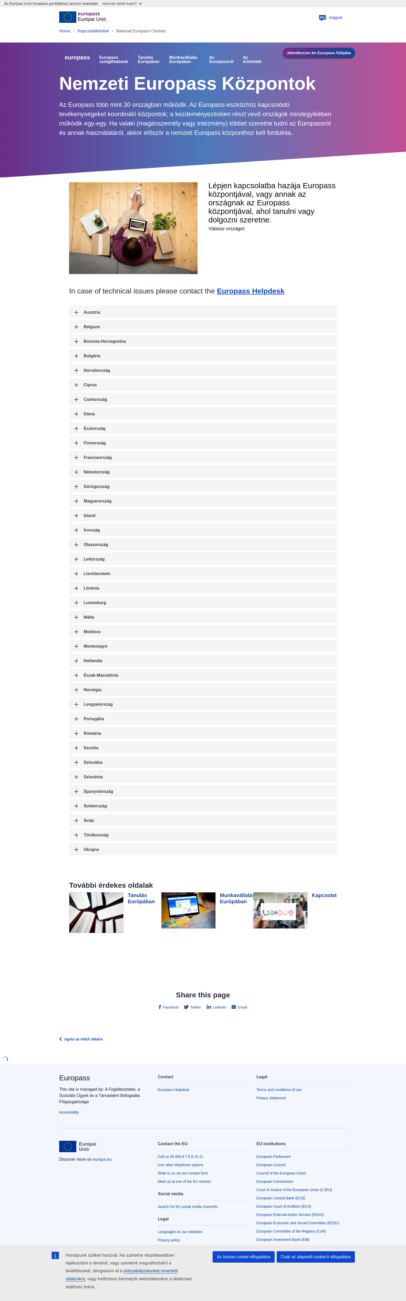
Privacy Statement (271, 1098)
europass (77, 57)
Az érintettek (252, 59)
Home (64, 31)
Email (242, 1007)
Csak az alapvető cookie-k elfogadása (316, 1257)
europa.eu (102, 1159)
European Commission (274, 1181)
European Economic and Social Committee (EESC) (297, 1223)
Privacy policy (169, 1240)
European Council (270, 1165)
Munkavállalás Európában (183, 59)
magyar (331, 18)
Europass (74, 1078)
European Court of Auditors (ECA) (283, 1206)
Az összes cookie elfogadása (243, 1257)
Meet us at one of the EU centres (184, 1181)
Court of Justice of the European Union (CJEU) (294, 1190)
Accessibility (69, 1112)
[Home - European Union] (82, 17)
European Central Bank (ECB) (280, 1198)
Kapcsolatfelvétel (93, 31)
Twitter (195, 1007)
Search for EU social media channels (188, 1207)
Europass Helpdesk (251, 291)
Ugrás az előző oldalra (83, 1039)
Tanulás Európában (149, 59)
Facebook (170, 1007)
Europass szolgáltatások (113, 59)
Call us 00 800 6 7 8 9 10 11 (180, 1157)
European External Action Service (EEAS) (290, 1215)
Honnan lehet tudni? (122, 3)
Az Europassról (221, 59)
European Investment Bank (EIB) (283, 1239)
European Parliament (273, 1157)
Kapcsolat (324, 895)
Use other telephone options (180, 1165)
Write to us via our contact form (183, 1173)
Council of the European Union (281, 1173)
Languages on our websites (180, 1232)
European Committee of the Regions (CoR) (291, 1231)
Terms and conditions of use (279, 1090)
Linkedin (219, 1007)
